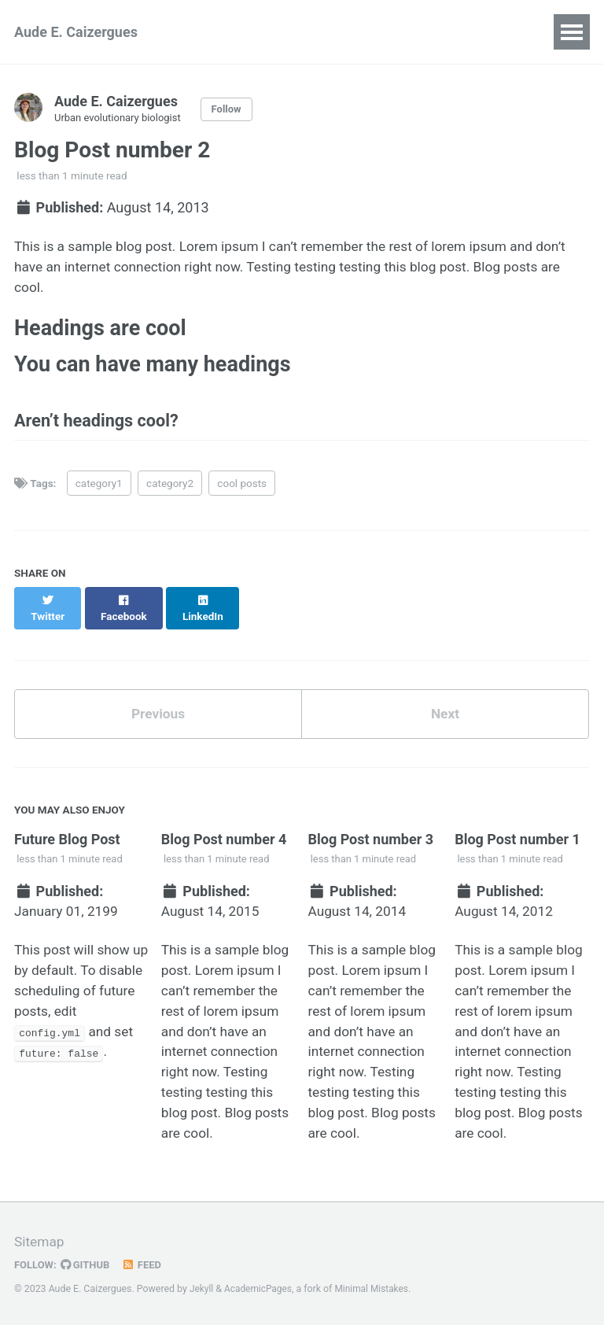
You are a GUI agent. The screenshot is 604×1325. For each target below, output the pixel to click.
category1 (99, 492)
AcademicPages (260, 1288)
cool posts (242, 492)
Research (223, 32)
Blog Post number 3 (370, 835)
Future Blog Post (67, 835)
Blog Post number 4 (224, 835)
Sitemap (40, 1242)
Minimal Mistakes (376, 1288)
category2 (169, 492)
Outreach (463, 32)
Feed (145, 1264)
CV (290, 32)
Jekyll (202, 1288)
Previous (158, 709)
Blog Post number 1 (517, 835)
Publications (367, 32)
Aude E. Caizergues (76, 32)
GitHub (87, 1264)
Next (445, 709)
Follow (233, 109)
